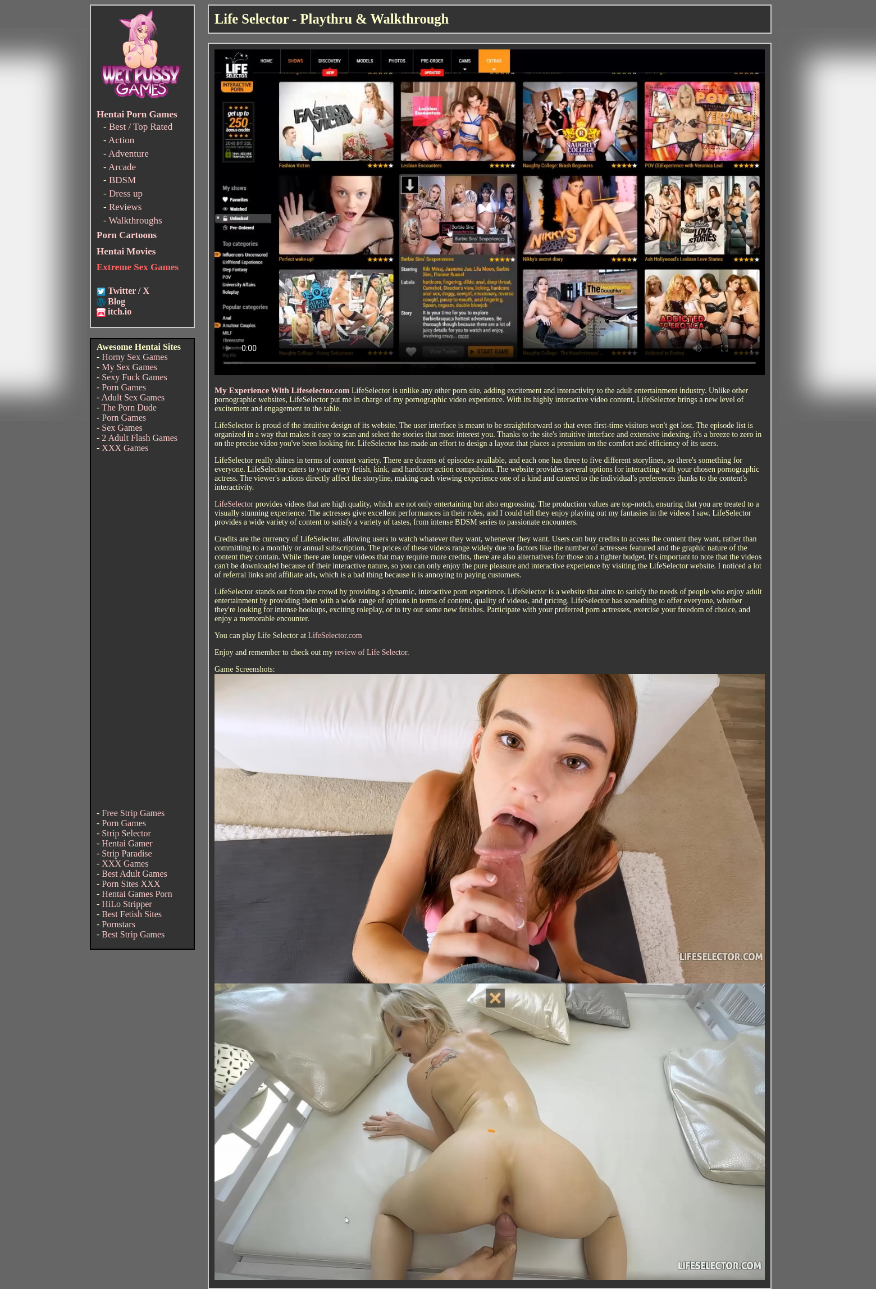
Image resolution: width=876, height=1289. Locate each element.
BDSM (122, 180)
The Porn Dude (129, 407)
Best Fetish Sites (132, 914)
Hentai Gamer (127, 843)
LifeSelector (234, 504)
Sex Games (122, 427)
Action (121, 140)
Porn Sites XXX (131, 884)
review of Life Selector (371, 652)
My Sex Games (129, 367)
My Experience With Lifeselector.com (282, 390)
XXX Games (125, 448)
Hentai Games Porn (137, 894)
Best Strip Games (133, 934)
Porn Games (124, 387)
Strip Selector (126, 833)
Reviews (125, 207)
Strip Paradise (127, 853)
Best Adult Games (134, 873)
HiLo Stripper (127, 904)
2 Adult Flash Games (139, 438)
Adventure (128, 153)
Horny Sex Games (134, 357)
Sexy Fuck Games (134, 377)
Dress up (126, 193)
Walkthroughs (135, 220)
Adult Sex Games (133, 397)
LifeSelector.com (335, 635)
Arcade (122, 167)
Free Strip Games (133, 813)
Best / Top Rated (140, 126)
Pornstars (118, 924)
